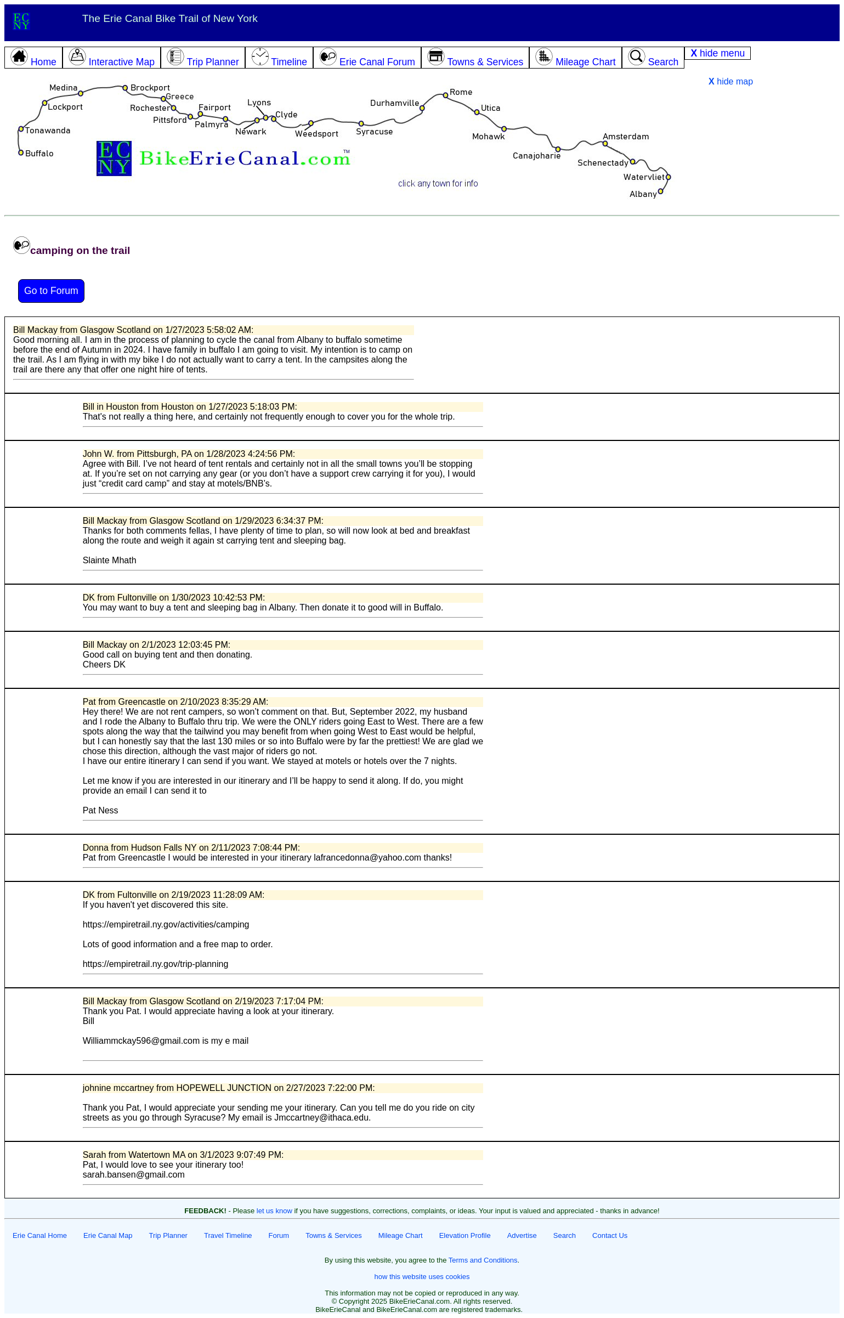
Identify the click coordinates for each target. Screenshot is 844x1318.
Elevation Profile (465, 1235)
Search (564, 1235)
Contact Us (609, 1235)
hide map (731, 81)
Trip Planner (168, 1235)
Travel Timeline (228, 1235)
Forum (279, 1235)
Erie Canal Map (108, 1235)
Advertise (522, 1235)
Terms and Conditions (483, 1260)
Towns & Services (333, 1235)
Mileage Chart (400, 1235)
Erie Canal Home (40, 1235)
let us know (274, 1211)
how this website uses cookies (421, 1276)
